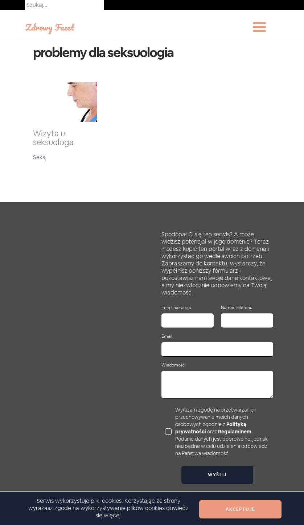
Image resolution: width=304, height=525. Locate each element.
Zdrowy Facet (49, 27)
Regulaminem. (235, 431)
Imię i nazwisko (176, 307)
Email (166, 336)
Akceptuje (240, 509)
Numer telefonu (236, 307)
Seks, (39, 157)
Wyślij (217, 475)
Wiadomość (173, 365)
